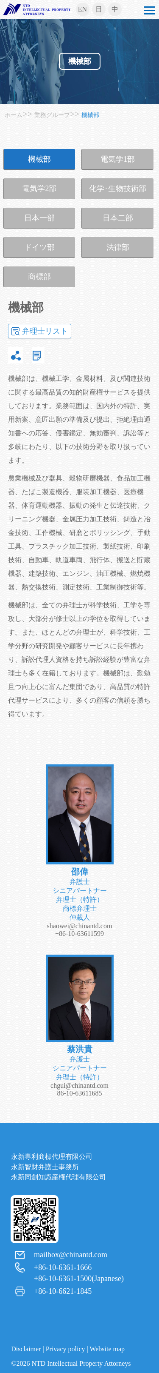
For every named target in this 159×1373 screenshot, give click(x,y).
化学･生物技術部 (117, 188)
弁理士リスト (45, 331)
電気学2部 (39, 188)
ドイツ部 (39, 247)
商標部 (39, 276)
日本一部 (39, 218)
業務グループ (52, 115)
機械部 (79, 61)
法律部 (117, 247)
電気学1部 (117, 159)
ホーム (13, 115)
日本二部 (118, 218)
